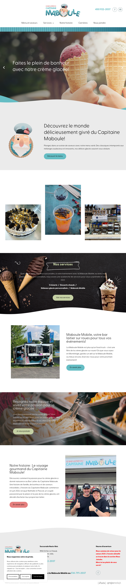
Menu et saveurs (29, 23)
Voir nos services (63, 298)
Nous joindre (100, 23)
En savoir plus (75, 367)
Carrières (83, 23)
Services (47, 23)
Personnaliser (13, 576)
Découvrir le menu (55, 156)
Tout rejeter (25, 576)
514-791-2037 (78, 573)
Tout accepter (38, 576)
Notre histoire (66, 23)
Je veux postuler (23, 431)
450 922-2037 (103, 9)
